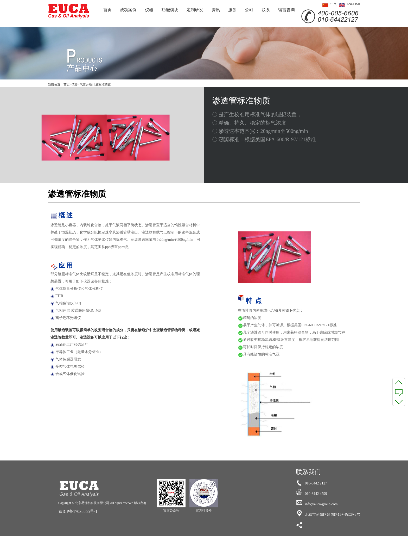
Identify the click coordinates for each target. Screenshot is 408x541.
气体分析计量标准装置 (95, 84)
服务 (232, 10)
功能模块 (170, 10)
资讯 (216, 10)
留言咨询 (286, 10)
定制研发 (195, 10)
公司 (249, 10)
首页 (107, 10)
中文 (328, 5)
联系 (266, 10)
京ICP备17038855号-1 (77, 511)
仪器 (149, 10)
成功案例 (128, 10)
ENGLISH (348, 5)
